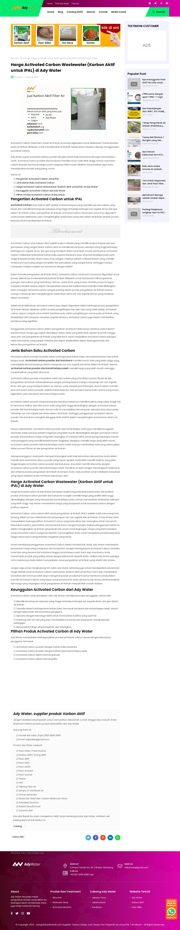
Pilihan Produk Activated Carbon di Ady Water (40, 194)
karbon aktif (25, 58)
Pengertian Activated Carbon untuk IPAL (37, 178)
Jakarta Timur (99, 897)
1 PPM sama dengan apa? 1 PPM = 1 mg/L (152, 95)
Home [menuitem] (50, 12)
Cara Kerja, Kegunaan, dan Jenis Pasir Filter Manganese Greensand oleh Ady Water (154, 182)
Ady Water (137, 897)
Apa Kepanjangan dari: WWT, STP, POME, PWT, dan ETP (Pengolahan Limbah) (153, 110)
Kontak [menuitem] (103, 12)
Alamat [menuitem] (91, 12)
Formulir (75, 3)
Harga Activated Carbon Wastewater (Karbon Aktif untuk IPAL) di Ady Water (57, 186)
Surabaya (97, 907)
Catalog (17, 826)
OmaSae (18, 77)
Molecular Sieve (60, 902)
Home (49, 3)
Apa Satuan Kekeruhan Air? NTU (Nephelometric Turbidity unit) (152, 153)
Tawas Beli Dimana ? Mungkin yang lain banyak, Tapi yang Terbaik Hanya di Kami (154, 139)
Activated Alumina (62, 907)
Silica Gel (57, 897)
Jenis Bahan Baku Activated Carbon (35, 182)
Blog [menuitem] (60, 12)
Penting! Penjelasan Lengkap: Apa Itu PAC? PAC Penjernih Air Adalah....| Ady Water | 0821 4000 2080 (154, 211)
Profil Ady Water (62, 3)
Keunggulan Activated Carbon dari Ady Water (40, 190)
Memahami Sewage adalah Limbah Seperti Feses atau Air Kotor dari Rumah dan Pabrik (154, 197)
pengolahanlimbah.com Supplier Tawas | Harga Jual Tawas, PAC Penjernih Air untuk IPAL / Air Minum (89, 924)
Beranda (15, 58)
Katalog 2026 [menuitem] (75, 12)
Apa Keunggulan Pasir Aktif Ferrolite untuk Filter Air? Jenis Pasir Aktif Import (153, 81)
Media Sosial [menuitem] (118, 12)
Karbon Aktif (138, 902)
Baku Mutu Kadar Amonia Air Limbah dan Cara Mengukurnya (152, 168)
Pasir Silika (137, 907)
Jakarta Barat (99, 902)
